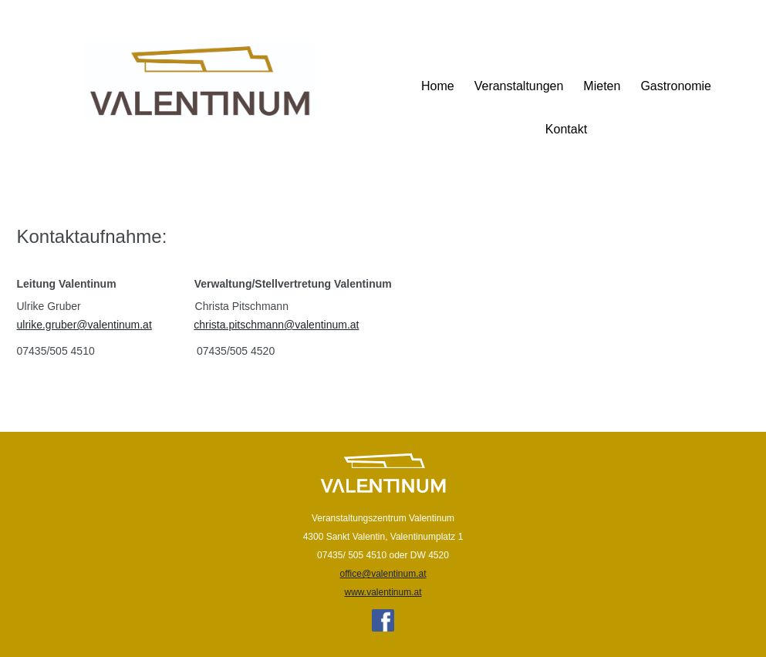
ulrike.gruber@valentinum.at (84, 324)
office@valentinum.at (382, 573)
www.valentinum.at (382, 592)
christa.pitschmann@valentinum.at (276, 324)
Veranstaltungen (519, 86)
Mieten (601, 86)
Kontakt (566, 129)
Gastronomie (675, 86)
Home (437, 86)
